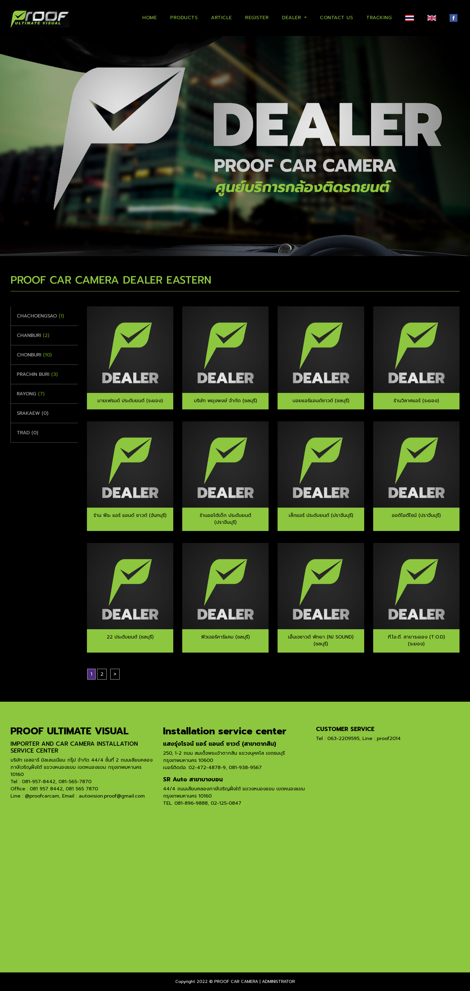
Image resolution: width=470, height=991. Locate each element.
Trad (27, 432)
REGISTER (257, 17)
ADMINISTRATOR (278, 981)
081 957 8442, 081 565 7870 (64, 788)
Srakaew (32, 413)
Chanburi (33, 335)
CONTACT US (336, 17)
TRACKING (379, 17)
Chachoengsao (40, 316)
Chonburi (34, 354)
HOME (149, 17)
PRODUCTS (184, 17)
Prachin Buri (37, 374)
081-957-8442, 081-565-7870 (56, 781)
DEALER (292, 17)
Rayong (30, 393)
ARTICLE (221, 17)
